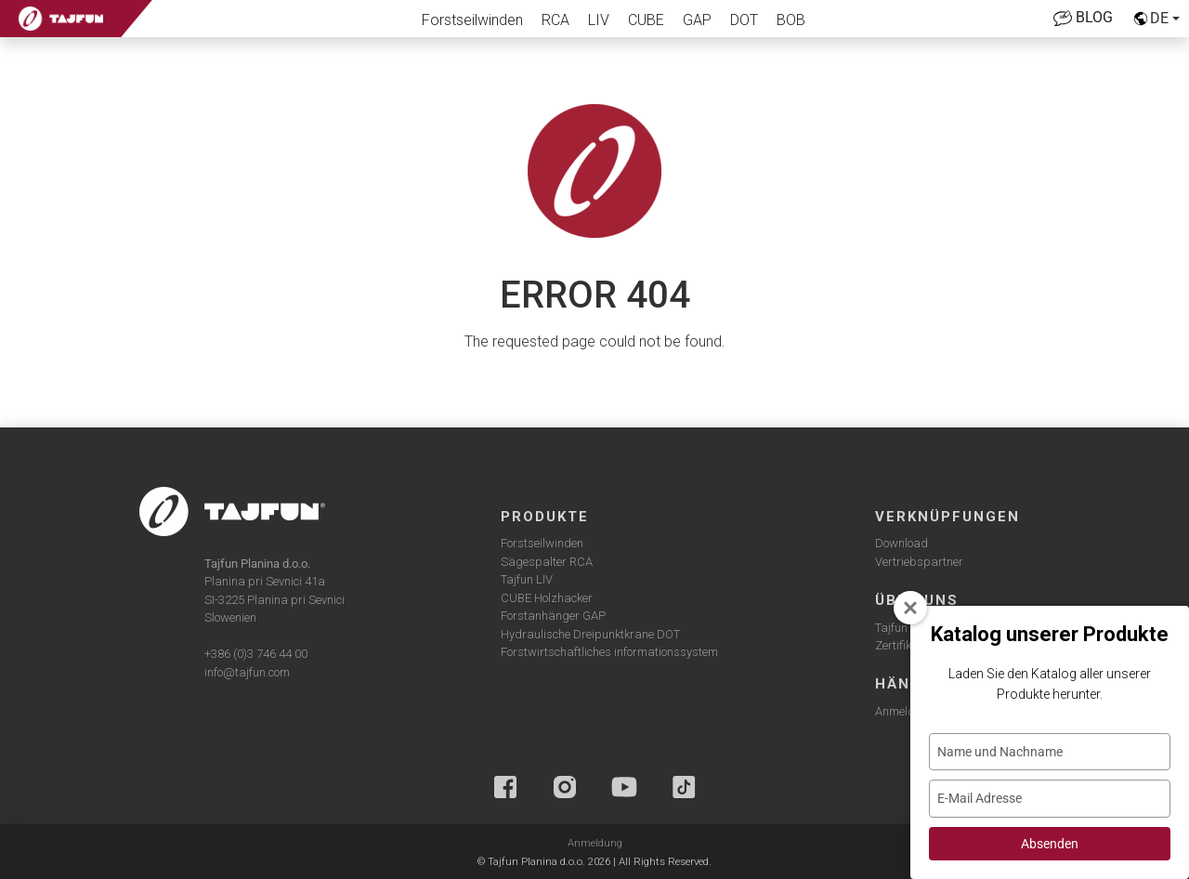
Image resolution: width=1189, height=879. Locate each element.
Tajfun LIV (527, 579)
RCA (555, 20)
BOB (791, 20)
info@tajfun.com (247, 672)
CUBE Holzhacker (547, 598)
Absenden (1049, 843)
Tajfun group (908, 628)
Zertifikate (901, 645)
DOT (744, 20)
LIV (598, 20)
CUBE (646, 20)
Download (901, 543)
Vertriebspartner (919, 562)
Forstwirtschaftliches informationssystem (609, 652)
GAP (697, 20)
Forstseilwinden (472, 20)
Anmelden (901, 711)
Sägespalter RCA (547, 562)
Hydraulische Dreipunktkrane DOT (590, 634)
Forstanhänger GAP (553, 616)
